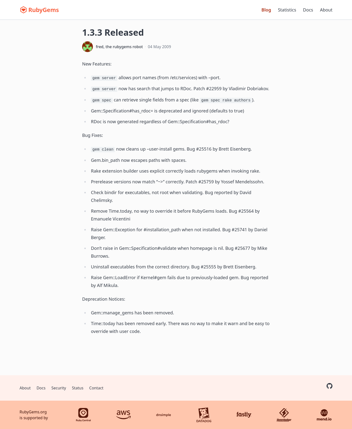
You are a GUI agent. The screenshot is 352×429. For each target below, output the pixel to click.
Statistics (287, 10)
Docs (308, 10)
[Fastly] (244, 415)
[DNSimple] (163, 415)
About (326, 10)
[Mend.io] (324, 415)
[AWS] (123, 415)
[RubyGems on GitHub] (329, 386)
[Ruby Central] (83, 415)
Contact (96, 388)
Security (58, 388)
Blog (266, 10)
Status (77, 388)
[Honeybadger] (284, 415)
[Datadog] (204, 415)
